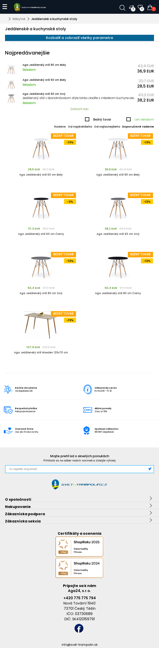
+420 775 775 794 (79, 597)
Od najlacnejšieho (107, 127)
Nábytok (19, 19)
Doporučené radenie (138, 127)
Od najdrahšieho (80, 127)
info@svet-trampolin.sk (80, 644)
